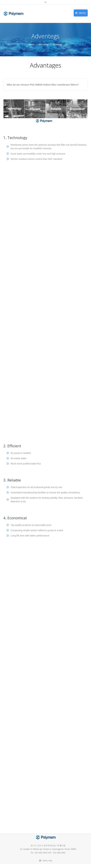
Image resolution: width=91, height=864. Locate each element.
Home (31, 44)
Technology (43, 44)
